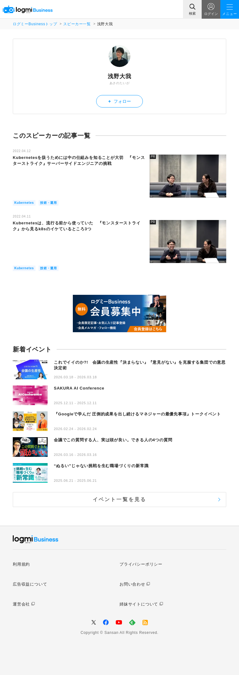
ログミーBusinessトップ (35, 24)
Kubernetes (24, 202)
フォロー (119, 101)
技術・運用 (48, 202)
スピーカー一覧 (77, 24)
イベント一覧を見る (120, 499)
